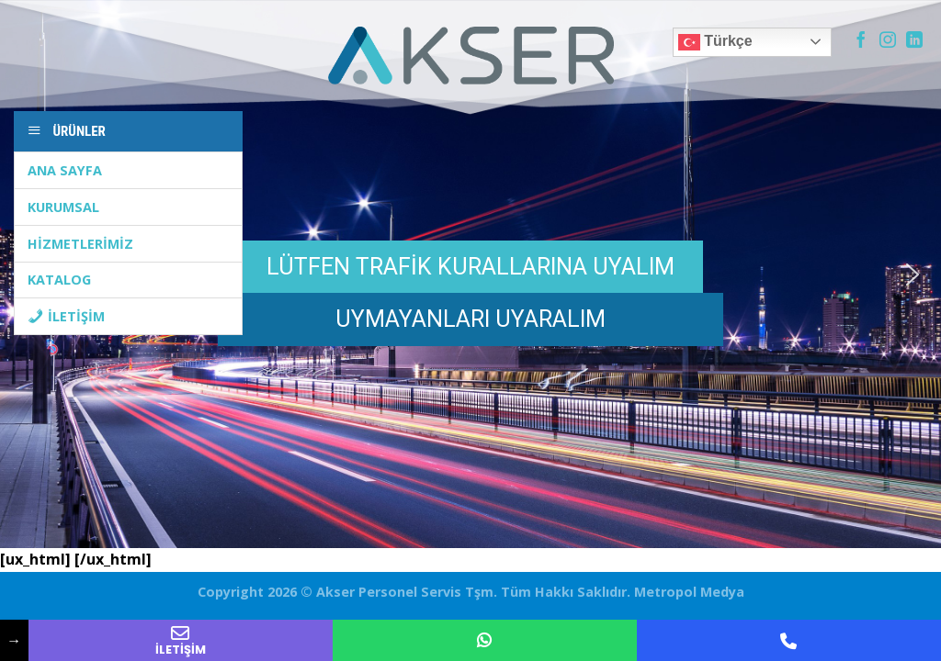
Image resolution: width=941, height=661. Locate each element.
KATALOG (59, 279)
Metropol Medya (687, 591)
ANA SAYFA (65, 170)
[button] (912, 274)
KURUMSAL (63, 207)
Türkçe (715, 42)
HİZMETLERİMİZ (80, 243)
